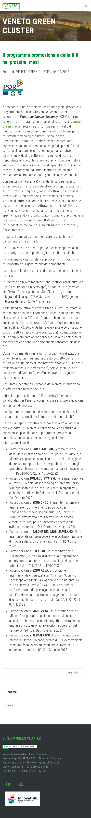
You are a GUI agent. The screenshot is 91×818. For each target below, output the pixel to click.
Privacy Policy (12, 746)
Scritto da (36, 72)
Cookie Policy (29, 746)
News (9, 705)
